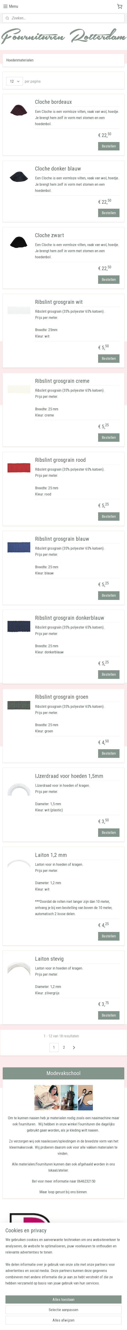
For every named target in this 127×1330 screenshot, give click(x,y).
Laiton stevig (49, 959)
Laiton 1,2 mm (51, 855)
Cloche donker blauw (58, 168)
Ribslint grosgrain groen (61, 697)
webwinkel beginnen (76, 1321)
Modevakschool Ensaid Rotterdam (30, 1305)
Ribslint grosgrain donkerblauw (69, 618)
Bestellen (109, 146)
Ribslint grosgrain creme (62, 381)
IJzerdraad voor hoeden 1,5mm (69, 776)
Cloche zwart (49, 235)
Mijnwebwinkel (109, 1321)
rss (62, 1321)
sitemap (54, 1321)
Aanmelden (18, 1290)
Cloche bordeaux (53, 102)
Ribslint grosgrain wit (59, 302)
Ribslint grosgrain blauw (62, 539)
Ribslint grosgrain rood (60, 460)
